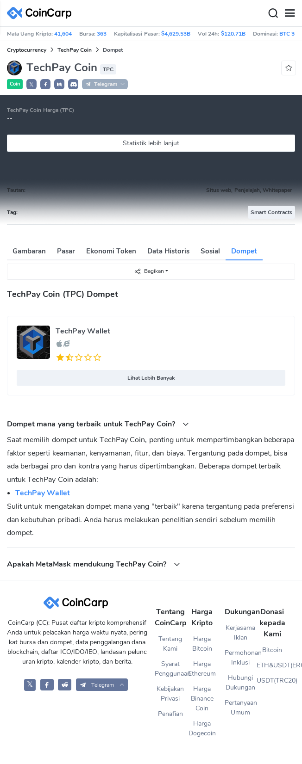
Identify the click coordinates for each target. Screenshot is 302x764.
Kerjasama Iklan (240, 632)
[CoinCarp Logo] (41, 13)
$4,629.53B (175, 33)
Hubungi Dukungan (240, 682)
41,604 (63, 33)
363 (102, 33)
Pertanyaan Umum (240, 707)
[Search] (272, 13)
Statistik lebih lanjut (151, 143)
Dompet (244, 251)
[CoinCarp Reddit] (64, 684)
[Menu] (289, 13)
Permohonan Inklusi (240, 657)
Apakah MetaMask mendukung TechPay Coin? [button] (93, 564)
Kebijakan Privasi (170, 693)
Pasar (66, 251)
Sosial (210, 251)
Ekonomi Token (111, 251)
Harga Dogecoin (202, 728)
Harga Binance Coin (202, 698)
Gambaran (29, 251)
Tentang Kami (170, 644)
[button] (45, 84)
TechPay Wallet (83, 331)
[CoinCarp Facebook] (47, 684)
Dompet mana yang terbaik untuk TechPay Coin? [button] (98, 424)
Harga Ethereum (202, 668)
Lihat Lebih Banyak (151, 378)
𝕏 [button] (31, 84)
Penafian (170, 713)
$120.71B (233, 33)
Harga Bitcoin (202, 644)
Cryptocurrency (26, 50)
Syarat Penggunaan (170, 668)
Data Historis (168, 251)
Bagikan (149, 271)
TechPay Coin (74, 50)
